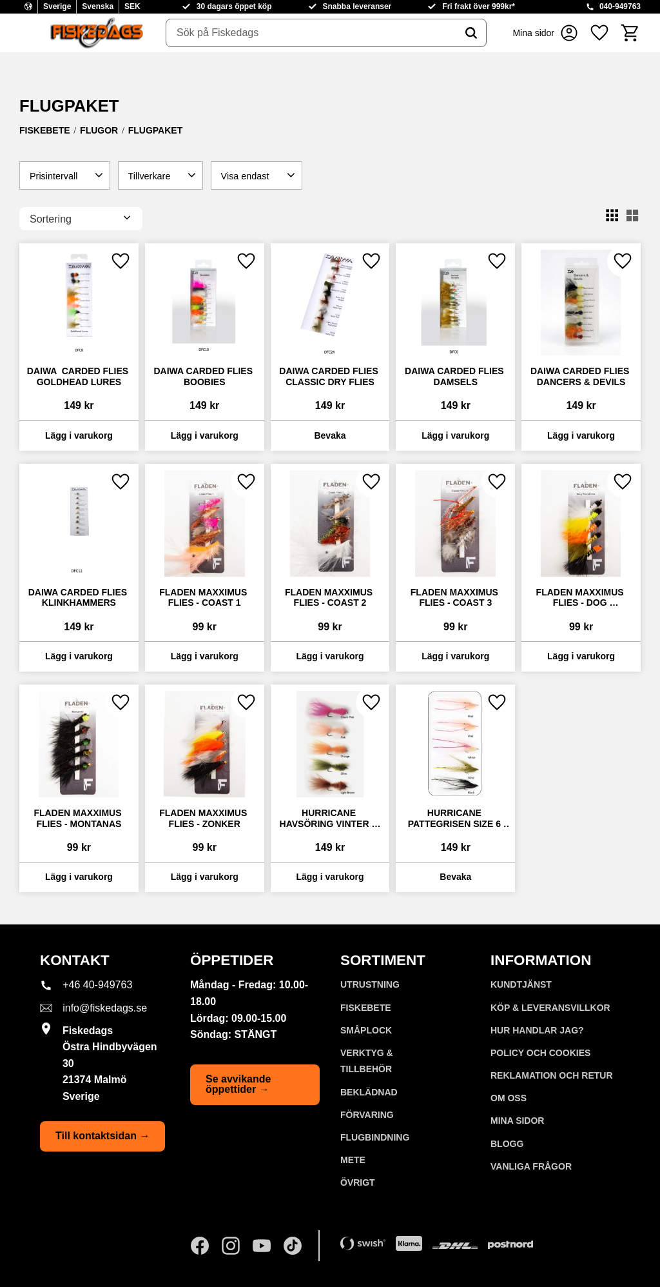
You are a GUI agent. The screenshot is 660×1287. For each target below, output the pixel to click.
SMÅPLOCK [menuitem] (366, 1030)
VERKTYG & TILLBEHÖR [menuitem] (366, 1061)
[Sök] (471, 32)
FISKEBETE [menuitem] (365, 1008)
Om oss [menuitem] (508, 1098)
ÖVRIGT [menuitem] (357, 1182)
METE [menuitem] (352, 1160)
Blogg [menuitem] (506, 1144)
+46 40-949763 (97, 984)
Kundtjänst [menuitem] (521, 984)
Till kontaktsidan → (102, 1135)
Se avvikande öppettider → (238, 1084)
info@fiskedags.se (105, 1008)
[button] (599, 33)
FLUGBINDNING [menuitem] (374, 1137)
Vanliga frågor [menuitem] (531, 1166)
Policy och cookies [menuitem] (540, 1053)
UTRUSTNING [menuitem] (370, 984)
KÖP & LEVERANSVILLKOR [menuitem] (550, 1008)
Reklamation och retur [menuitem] (551, 1075)
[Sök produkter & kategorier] (311, 32)
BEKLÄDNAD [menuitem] (369, 1092)
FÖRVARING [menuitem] (367, 1115)
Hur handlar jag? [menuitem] (537, 1030)
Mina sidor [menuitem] (517, 1120)
